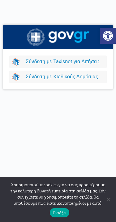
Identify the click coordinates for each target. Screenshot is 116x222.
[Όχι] (108, 199)
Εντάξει (60, 213)
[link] (108, 36)
